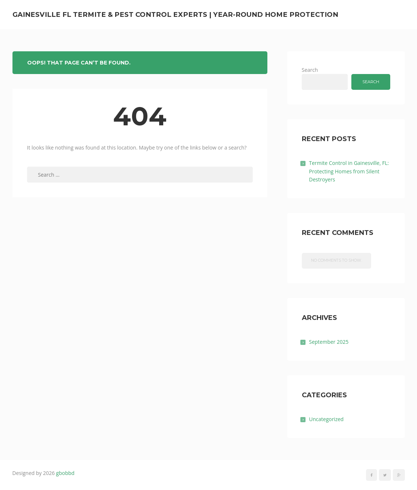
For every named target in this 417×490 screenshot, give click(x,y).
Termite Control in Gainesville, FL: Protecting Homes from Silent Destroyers (349, 171)
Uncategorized (326, 419)
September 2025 (329, 341)
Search (310, 69)
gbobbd (65, 472)
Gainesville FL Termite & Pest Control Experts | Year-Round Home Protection (175, 14)
